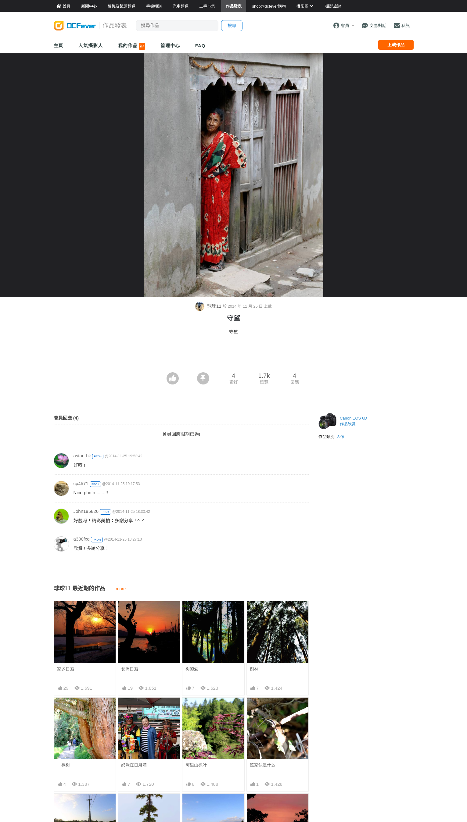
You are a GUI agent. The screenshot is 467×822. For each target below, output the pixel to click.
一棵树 (63, 765)
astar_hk (82, 455)
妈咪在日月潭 (134, 765)
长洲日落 (129, 669)
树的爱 (191, 669)
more (121, 588)
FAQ (200, 45)
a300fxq (82, 538)
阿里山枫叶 (196, 765)
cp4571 (81, 483)
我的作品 (131, 46)
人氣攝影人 (90, 45)
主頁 (58, 45)
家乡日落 (65, 669)
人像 (340, 436)
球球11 (209, 306)
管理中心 (170, 45)
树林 (254, 669)
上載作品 (395, 44)
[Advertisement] (234, 355)
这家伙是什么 (262, 765)
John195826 (86, 511)
